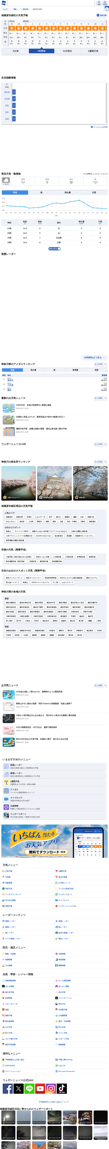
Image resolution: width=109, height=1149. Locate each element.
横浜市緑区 (76, 607)
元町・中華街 (72, 522)
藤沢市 (90, 616)
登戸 (50, 517)
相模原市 (9, 517)
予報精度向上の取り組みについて (54, 1102)
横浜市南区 (63, 603)
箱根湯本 (92, 522)
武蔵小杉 (90, 517)
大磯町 (89, 621)
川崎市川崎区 (62, 612)
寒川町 (81, 621)
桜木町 (22, 522)
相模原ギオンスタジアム (84, 536)
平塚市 (73, 616)
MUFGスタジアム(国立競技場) (71, 578)
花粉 (7, 112)
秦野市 (61, 631)
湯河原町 (61, 635)
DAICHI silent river (43, 536)
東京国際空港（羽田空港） (16, 561)
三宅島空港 (69, 557)
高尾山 (8, 531)
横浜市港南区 (52, 607)
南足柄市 (90, 631)
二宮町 (98, 621)
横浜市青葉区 (35, 612)
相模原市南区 (40, 631)
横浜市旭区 (64, 607)
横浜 (9, 390)
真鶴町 (51, 635)
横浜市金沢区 (11, 607)
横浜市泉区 (22, 612)
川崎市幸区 (75, 612)
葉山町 (72, 621)
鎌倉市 (81, 616)
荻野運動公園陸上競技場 (15, 540)
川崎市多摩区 (25, 616)
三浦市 (27, 621)
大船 (61, 522)
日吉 (82, 517)
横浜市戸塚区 (38, 607)
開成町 (34, 635)
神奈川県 (25, 9)
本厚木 (29, 517)
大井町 (8, 635)
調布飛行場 (44, 561)
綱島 (75, 517)
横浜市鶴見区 (11, 603)
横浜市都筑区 (48, 612)
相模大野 (19, 517)
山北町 (25, 635)
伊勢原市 (79, 631)
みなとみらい (11, 522)
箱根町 (43, 635)
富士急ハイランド (12, 582)
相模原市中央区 (25, 631)
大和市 (36, 621)
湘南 (47, 522)
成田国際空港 (57, 561)
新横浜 (67, 517)
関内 (54, 522)
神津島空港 (81, 557)
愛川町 (70, 635)
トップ (5, 9)
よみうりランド (67, 582)
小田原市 (52, 631)
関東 (15, 9)
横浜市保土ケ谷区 (77, 603)
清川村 (79, 635)
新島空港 (92, 557)
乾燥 (7, 105)
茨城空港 (33, 561)
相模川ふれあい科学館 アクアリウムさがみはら (49, 531)
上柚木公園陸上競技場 (79, 531)
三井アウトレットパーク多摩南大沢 (19, 536)
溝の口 (58, 517)
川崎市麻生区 (52, 616)
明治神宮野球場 (50, 578)
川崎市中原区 (88, 612)
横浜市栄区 (10, 612)
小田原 (10, 385)
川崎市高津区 (11, 616)
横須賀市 (63, 616)
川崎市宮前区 (38, 616)
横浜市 (39, 522)
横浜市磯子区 (93, 603)
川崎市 (82, 522)
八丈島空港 (57, 557)
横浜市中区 (51, 603)
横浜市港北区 (25, 607)
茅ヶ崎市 (9, 621)
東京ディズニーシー (33, 578)
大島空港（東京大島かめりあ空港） (19, 557)
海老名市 (45, 621)
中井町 (99, 631)
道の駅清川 (59, 536)
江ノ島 (55, 582)
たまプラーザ (40, 517)
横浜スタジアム (92, 578)
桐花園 (69, 536)
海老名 (10, 380)
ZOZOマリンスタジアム (40, 582)
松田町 (17, 635)
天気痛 (7, 99)
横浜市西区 (39, 603)
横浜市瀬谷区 (89, 607)
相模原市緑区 (11, 631)
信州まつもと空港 (42, 557)
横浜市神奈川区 (25, 603)
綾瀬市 (63, 621)
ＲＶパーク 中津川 (21, 531)
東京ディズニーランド (14, 578)
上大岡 (30, 522)
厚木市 (70, 631)
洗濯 (7, 119)
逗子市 (18, 621)
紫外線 (7, 92)
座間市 (55, 621)
